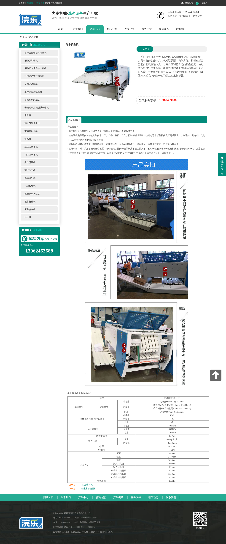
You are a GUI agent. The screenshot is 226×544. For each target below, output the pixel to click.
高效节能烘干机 (32, 123)
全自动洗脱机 (31, 84)
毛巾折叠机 (29, 201)
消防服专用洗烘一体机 (35, 68)
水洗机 (85, 532)
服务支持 (147, 29)
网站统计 (92, 527)
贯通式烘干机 (31, 131)
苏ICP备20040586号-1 (62, 527)
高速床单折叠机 (32, 194)
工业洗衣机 (29, 209)
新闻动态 (164, 29)
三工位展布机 (31, 147)
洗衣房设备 (39, 3)
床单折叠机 (29, 186)
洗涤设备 (30, 3)
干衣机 (27, 115)
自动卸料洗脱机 (32, 100)
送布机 (27, 139)
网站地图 (80, 527)
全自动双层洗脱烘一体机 (36, 107)
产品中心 (95, 29)
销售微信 (189, 3)
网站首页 (48, 497)
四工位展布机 (31, 154)
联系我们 (203, 3)
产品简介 (144, 49)
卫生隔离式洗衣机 (33, 92)
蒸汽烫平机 (29, 170)
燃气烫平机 (29, 162)
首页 (60, 29)
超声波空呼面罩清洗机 (35, 53)
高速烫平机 (29, 178)
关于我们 (78, 29)
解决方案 (112, 29)
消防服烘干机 (31, 60)
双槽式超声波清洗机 (34, 76)
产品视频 (129, 29)
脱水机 (27, 217)
